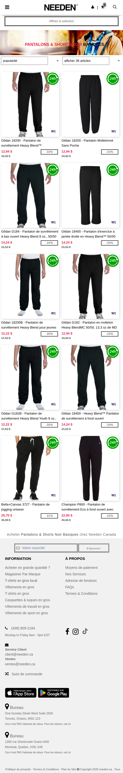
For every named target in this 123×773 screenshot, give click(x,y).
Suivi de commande (27, 674)
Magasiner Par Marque (22, 574)
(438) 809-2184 (23, 628)
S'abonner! (93, 548)
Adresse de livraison (81, 581)
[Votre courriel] (46, 547)
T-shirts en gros (17, 594)
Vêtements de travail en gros (27, 606)
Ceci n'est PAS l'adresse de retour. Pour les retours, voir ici (38, 724)
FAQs (69, 587)
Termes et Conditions (46, 769)
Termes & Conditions (81, 594)
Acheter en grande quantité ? (27, 568)
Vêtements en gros (19, 587)
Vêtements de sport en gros (26, 613)
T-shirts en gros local (21, 581)
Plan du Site (68, 769)
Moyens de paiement (81, 568)
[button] (92, 7)
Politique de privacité (18, 769)
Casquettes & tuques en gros (27, 600)
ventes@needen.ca (20, 664)
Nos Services (75, 574)
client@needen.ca (19, 654)
